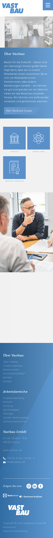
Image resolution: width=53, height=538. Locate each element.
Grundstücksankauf (14, 373)
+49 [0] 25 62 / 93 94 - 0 (19, 458)
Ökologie (8, 413)
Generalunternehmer (15, 421)
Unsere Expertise (12, 365)
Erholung (8, 406)
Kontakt (7, 381)
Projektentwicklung (13, 398)
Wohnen (7, 402)
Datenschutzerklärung (15, 531)
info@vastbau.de (14, 462)
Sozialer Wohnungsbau (16, 417)
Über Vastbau (10, 361)
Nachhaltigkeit (11, 409)
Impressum (9, 527)
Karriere (7, 377)
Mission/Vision (11, 369)
